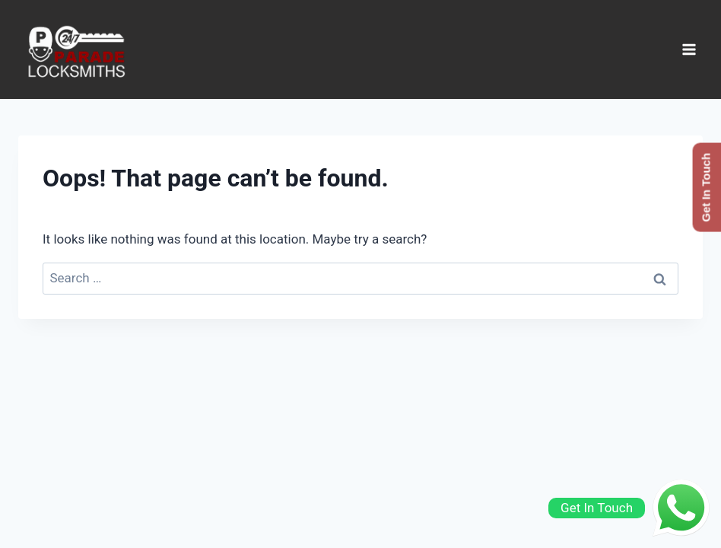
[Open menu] (689, 49)
